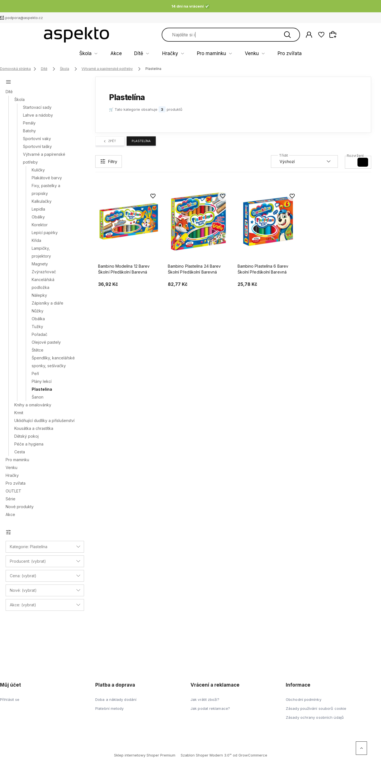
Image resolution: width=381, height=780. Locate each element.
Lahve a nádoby (38, 115)
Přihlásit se (9, 699)
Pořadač (39, 334)
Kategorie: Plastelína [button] (28, 546)
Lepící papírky (45, 232)
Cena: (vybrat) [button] (23, 575)
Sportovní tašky (37, 146)
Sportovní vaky (37, 138)
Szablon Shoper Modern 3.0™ (206, 755)
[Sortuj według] (304, 161)
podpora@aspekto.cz (24, 17)
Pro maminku (205, 53)
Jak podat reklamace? (210, 708)
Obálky (38, 217)
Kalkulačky (42, 201)
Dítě (149, 53)
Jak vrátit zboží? (204, 699)
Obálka (38, 318)
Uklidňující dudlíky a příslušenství (44, 420)
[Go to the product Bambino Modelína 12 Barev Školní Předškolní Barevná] (128, 221)
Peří (35, 373)
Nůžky (37, 310)
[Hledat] (331, 34)
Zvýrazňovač (44, 271)
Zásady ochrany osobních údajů (315, 717)
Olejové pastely (46, 342)
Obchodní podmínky (303, 699)
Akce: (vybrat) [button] (23, 604)
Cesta (19, 451)
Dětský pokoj (26, 436)
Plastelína (42, 389)
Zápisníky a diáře (47, 303)
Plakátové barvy (47, 177)
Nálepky (39, 295)
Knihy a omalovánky (32, 404)
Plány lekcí (42, 381)
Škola (109, 53)
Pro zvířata (266, 53)
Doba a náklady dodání (115, 699)
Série (10, 498)
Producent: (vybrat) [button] (28, 561)
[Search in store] (268, 35)
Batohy (29, 130)
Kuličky (38, 170)
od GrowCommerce (250, 755)
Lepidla (38, 209)
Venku (237, 53)
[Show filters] (108, 161)
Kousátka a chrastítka (33, 428)
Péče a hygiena (28, 444)
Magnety (40, 263)
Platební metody (109, 708)
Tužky (37, 326)
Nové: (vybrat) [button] (23, 590)
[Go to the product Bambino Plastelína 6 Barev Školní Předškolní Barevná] (268, 221)
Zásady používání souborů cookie (316, 708)
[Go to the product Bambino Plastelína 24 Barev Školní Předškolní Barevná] (198, 221)
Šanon (37, 397)
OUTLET (13, 491)
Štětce (37, 350)
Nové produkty (20, 506)
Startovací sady (37, 107)
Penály (29, 123)
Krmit (18, 412)
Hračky (173, 53)
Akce (133, 53)
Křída (36, 240)
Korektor (40, 224)
